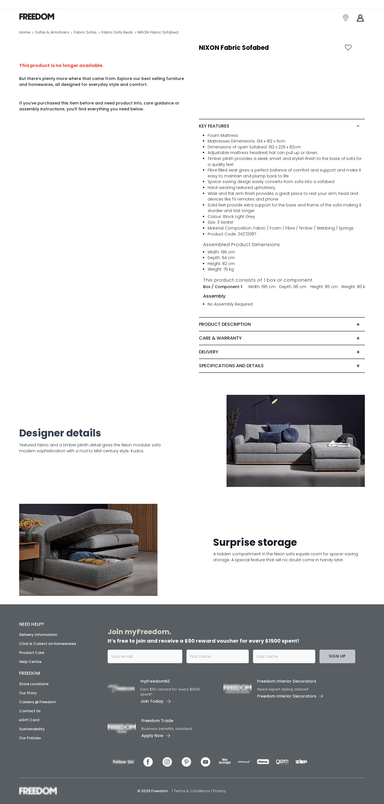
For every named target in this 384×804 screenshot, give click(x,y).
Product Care (31, 652)
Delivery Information (38, 634)
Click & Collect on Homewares (47, 643)
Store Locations (33, 684)
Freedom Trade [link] (157, 720)
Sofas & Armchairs (52, 32)
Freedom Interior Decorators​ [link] (286, 681)
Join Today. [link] (152, 701)
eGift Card (29, 720)
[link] (44, 16)
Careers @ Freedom (37, 702)
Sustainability (32, 729)
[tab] (282, 126)
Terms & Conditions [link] (192, 791)
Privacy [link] (219, 791)
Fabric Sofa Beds (117, 32)
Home (24, 32)
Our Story (28, 693)
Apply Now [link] (152, 735)
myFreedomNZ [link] (155, 681)
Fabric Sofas (85, 32)
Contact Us (30, 711)
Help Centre (30, 661)
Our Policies (30, 738)
